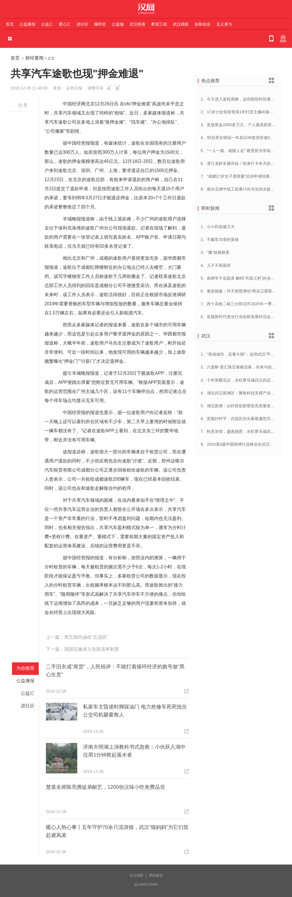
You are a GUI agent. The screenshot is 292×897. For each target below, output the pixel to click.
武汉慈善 (137, 24)
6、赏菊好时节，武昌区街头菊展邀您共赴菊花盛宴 (246, 418)
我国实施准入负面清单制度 (91, 649)
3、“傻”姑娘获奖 (215, 252)
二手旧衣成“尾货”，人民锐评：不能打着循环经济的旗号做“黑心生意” (115, 670)
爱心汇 (65, 24)
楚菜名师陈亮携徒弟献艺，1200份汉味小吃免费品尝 (105, 787)
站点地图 (136, 875)
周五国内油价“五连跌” (86, 637)
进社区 (82, 24)
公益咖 (118, 24)
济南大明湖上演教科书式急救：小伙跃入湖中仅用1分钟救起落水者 (134, 751)
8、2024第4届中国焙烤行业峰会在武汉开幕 (239, 444)
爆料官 (100, 24)
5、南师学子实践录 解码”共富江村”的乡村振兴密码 (246, 278)
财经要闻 (34, 58)
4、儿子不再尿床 (216, 265)
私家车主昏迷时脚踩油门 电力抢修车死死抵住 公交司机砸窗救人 (135, 711)
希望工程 (159, 24)
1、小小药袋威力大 (218, 226)
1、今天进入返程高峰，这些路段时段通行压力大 (244, 99)
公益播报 (27, 24)
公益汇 (47, 24)
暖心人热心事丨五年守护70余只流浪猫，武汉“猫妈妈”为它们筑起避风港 (117, 831)
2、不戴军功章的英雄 (220, 239)
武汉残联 (181, 24)
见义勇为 (224, 24)
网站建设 (156, 875)
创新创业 (202, 24)
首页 (10, 24)
